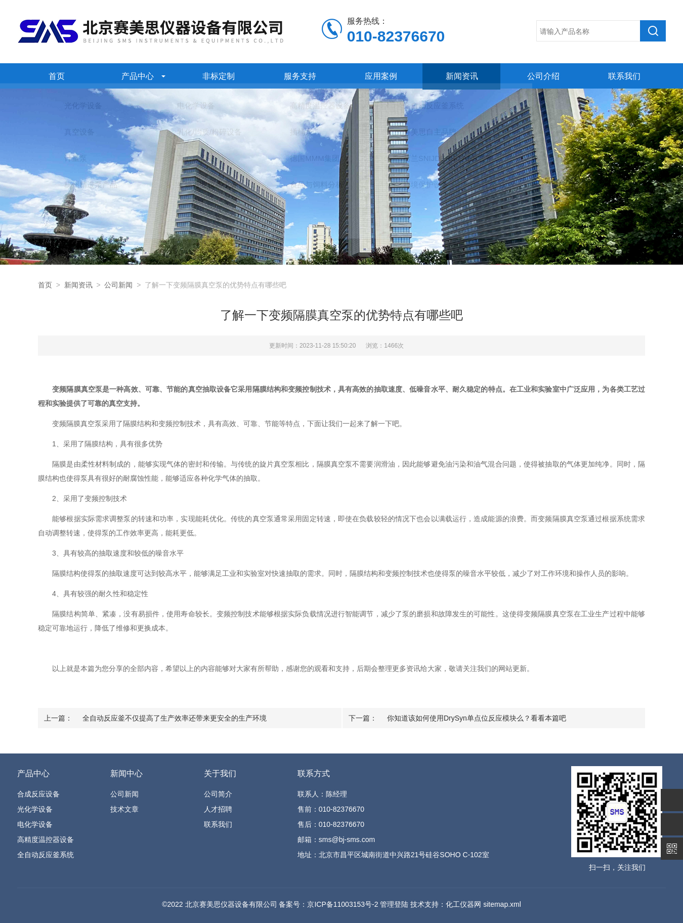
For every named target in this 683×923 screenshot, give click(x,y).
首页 (54, 75)
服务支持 (297, 75)
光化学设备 (35, 809)
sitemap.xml (502, 904)
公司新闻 (118, 285)
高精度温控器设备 (45, 839)
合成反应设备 (38, 794)
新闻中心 (126, 773)
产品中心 (135, 75)
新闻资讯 (460, 75)
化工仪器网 (463, 904)
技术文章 (124, 809)
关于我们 (220, 773)
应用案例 (379, 75)
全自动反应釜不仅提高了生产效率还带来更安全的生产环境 (174, 718)
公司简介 (218, 794)
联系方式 (313, 773)
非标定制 (216, 75)
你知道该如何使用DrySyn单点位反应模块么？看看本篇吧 (476, 718)
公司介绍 (541, 75)
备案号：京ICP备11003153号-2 (328, 904)
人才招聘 (218, 809)
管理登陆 (394, 904)
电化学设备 (35, 824)
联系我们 (622, 75)
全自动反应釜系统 (45, 855)
